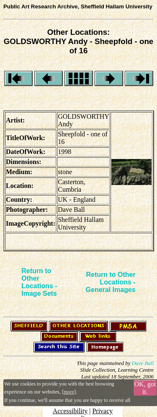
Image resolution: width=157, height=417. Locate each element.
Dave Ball (143, 363)
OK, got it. (145, 388)
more (69, 392)
